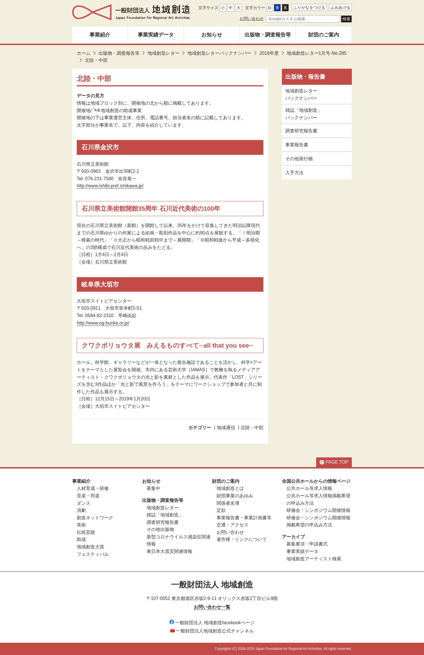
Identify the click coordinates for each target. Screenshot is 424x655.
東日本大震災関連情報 (169, 551)
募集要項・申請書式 (307, 544)
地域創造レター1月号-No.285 (317, 53)
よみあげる (340, 7)
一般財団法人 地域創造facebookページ (211, 622)
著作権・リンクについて (242, 539)
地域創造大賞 (90, 546)
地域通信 (226, 427)
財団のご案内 (323, 35)
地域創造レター (163, 53)
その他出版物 (160, 529)
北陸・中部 (252, 427)
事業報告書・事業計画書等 (244, 517)
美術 (81, 524)
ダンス (83, 503)
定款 (221, 510)
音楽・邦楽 (88, 495)
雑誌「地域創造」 (165, 514)
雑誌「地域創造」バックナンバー (303, 114)
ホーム (83, 53)
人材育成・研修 (93, 488)
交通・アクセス (233, 524)
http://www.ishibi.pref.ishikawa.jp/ (110, 185)
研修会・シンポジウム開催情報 (318, 510)
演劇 (81, 510)
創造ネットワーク (95, 517)
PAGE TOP (334, 462)
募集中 (153, 488)
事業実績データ (156, 35)
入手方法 (294, 172)
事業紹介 (100, 35)
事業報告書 (296, 144)
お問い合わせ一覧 (212, 607)
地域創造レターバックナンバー (219, 53)
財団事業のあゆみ (235, 495)
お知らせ (211, 35)
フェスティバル (93, 554)
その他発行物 (299, 158)
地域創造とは (230, 488)
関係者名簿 (228, 503)
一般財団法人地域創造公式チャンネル (212, 630)
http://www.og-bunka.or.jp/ (103, 323)
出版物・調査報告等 (268, 35)
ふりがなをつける (309, 7)
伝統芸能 (86, 532)
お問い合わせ (252, 18)
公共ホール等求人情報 (309, 488)
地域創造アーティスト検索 (313, 558)
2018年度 (269, 53)
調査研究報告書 (301, 130)
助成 (81, 539)
